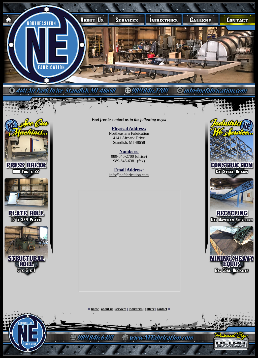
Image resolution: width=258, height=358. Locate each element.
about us (107, 309)
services (120, 309)
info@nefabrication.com (129, 175)
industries (136, 309)
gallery (149, 309)
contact (162, 309)
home (95, 309)
